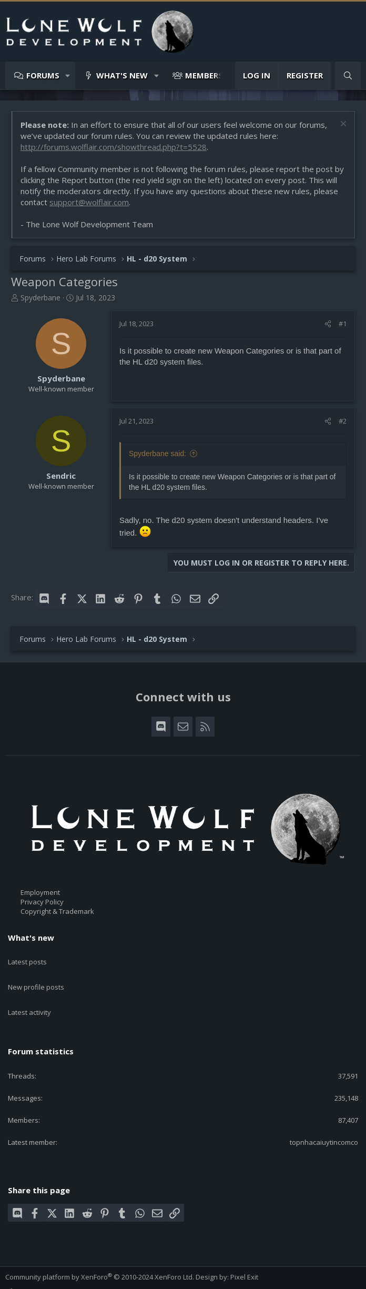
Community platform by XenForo (99, 1252)
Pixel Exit (244, 1252)
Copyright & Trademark (57, 912)
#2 (343, 421)
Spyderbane (40, 298)
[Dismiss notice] (342, 124)
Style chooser (31, 1267)
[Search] (348, 75)
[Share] (328, 323)
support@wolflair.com (89, 202)
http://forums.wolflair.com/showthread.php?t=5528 (114, 147)
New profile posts (36, 975)
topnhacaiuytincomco (324, 1118)
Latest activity (29, 994)
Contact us (22, 1277)
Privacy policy (123, 1277)
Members (204, 75)
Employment (40, 892)
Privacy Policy (42, 902)
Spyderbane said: (157, 453)
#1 (343, 323)
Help (158, 1277)
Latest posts (27, 956)
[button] (68, 75)
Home (180, 1277)
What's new (122, 75)
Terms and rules (71, 1277)
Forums (42, 75)
